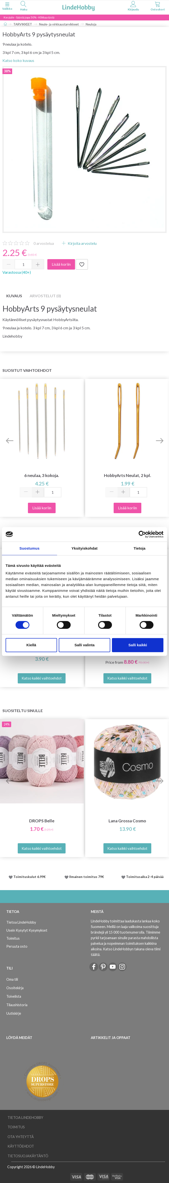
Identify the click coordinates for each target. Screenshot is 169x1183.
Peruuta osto (16, 946)
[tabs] (23, 6)
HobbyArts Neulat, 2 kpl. (127, 475)
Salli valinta (85, 645)
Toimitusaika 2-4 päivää (144, 877)
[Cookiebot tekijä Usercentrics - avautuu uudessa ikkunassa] (142, 534)
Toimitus (13, 938)
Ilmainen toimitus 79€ (87, 877)
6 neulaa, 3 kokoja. (41, 475)
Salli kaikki (137, 645)
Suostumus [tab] (29, 548)
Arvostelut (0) (45, 295)
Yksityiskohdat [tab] (84, 548)
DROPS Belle (41, 820)
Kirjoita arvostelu (82, 243)
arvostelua (44, 243)
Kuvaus (14, 295)
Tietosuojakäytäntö (28, 1156)
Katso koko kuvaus (18, 60)
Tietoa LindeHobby (21, 922)
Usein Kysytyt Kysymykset (26, 930)
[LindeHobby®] (78, 7)
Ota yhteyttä (21, 1137)
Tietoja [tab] (139, 548)
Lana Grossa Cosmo (127, 820)
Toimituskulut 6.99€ (29, 877)
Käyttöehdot (21, 1146)
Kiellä (31, 645)
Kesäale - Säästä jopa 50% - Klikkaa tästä (29, 17)
